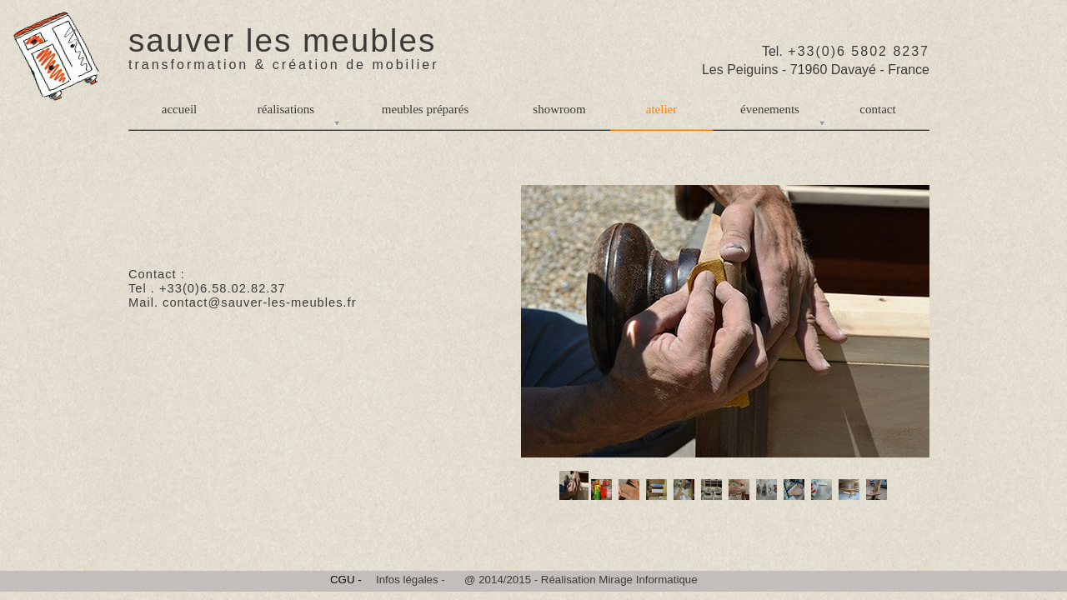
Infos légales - (410, 579)
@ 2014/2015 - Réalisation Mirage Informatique (581, 579)
